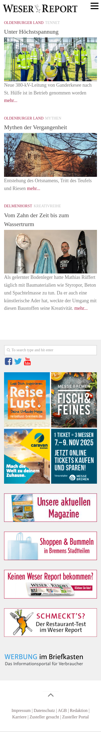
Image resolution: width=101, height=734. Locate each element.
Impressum (21, 710)
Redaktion (79, 710)
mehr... (11, 100)
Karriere (19, 717)
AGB (62, 710)
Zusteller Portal (75, 717)
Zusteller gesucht (44, 717)
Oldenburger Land (24, 23)
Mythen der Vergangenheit (35, 127)
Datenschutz (44, 710)
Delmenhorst (18, 206)
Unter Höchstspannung (31, 31)
